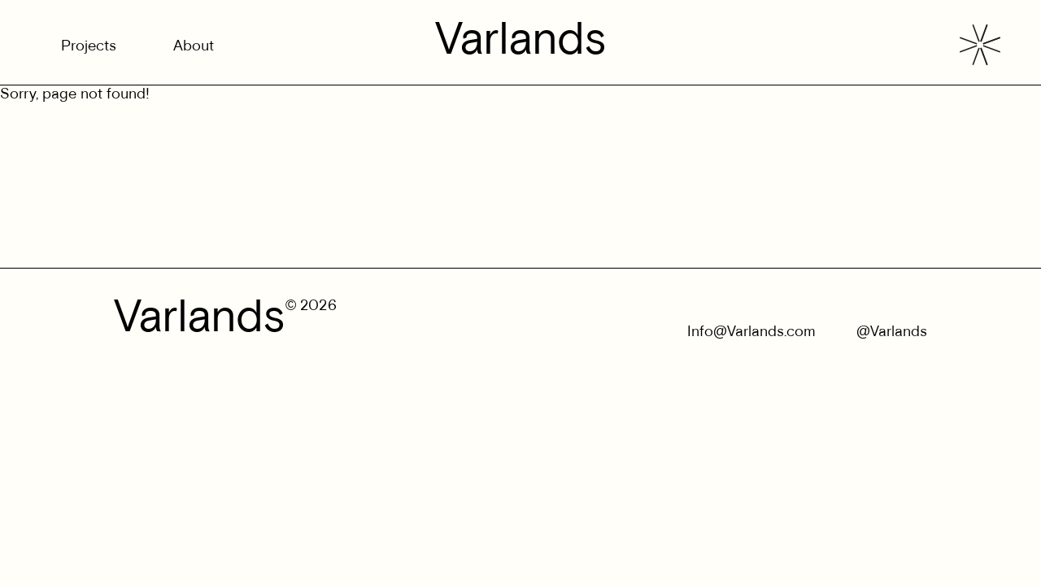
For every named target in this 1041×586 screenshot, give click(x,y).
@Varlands (891, 332)
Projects (88, 47)
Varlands (521, 42)
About (193, 47)
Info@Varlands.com (751, 332)
